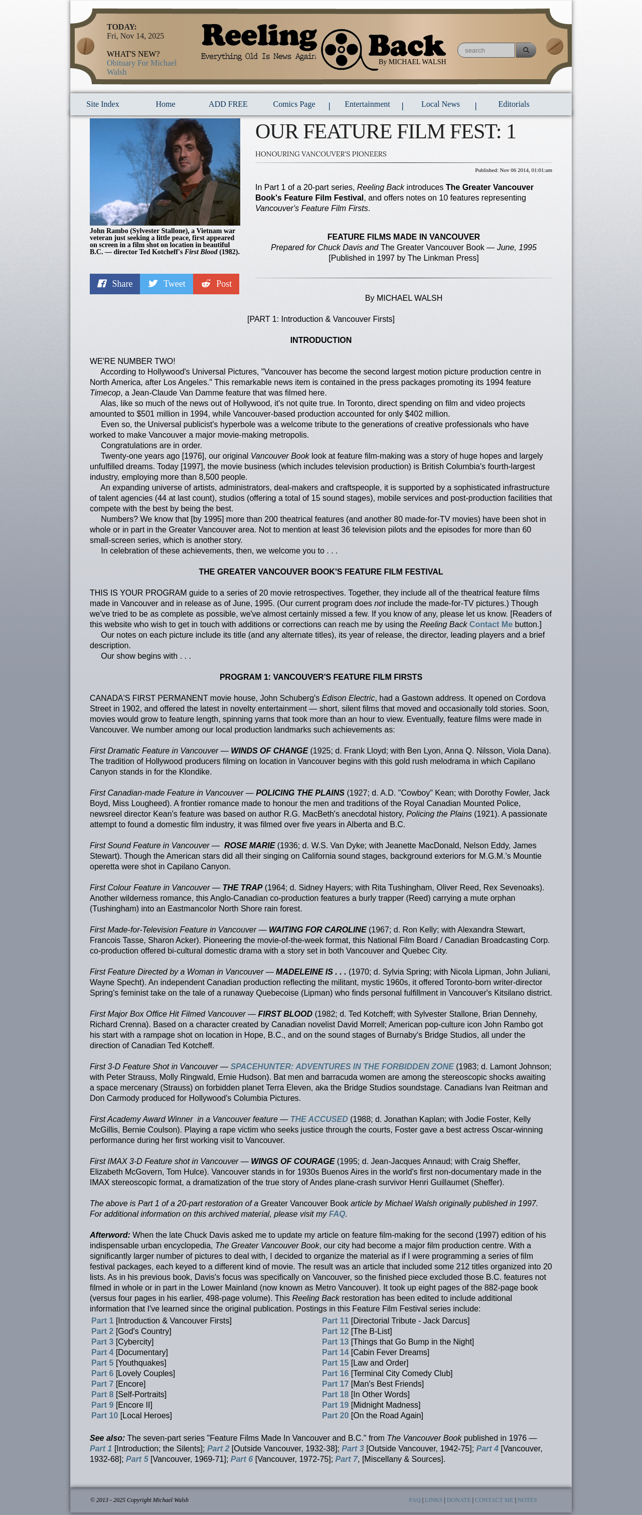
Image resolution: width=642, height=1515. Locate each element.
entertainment (367, 104)
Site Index (102, 104)
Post (216, 284)
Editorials (513, 104)
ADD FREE (228, 104)
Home (165, 104)
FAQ (415, 1499)
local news (440, 104)
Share (114, 284)
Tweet (166, 284)
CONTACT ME (494, 1499)
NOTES (527, 1499)
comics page (294, 104)
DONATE (459, 1499)
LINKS (433, 1499)
